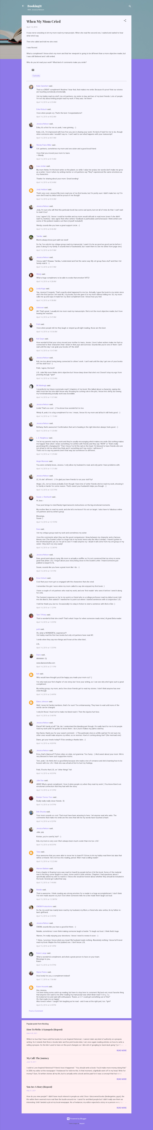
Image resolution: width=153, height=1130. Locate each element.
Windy (38, 274)
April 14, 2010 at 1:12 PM (46, 608)
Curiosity (36, 76)
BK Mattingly (41, 385)
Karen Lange (41, 953)
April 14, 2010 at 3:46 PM (46, 715)
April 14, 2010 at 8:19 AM (46, 159)
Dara (38, 529)
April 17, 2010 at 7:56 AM (46, 979)
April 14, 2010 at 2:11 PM (46, 667)
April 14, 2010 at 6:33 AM (46, 102)
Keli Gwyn (40, 339)
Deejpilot (81, 1123)
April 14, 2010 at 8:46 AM (46, 229)
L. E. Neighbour (42, 438)
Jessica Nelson (42, 124)
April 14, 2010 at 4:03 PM (46, 773)
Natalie (39, 890)
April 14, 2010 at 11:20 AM (46, 431)
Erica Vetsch (41, 578)
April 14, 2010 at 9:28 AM (46, 281)
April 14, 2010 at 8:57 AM (46, 267)
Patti (38, 324)
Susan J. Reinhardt (43, 497)
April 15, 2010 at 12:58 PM (46, 899)
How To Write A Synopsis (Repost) (44, 1029)
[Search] (129, 6)
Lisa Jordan (41, 166)
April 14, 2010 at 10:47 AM (46, 350)
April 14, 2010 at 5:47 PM (46, 805)
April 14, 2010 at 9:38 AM (46, 300)
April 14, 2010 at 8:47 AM (46, 250)
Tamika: (39, 236)
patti (38, 629)
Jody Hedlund (41, 189)
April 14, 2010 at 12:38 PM (46, 547)
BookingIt (35, 6)
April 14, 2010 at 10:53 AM (46, 378)
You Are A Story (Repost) (39, 1086)
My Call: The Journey (38, 1058)
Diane (38, 655)
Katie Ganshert (42, 86)
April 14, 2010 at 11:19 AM (46, 416)
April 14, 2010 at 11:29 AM (46, 454)
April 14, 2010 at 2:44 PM (46, 694)
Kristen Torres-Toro (44, 797)
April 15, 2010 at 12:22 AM (46, 861)
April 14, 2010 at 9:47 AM (46, 317)
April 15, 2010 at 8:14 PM (46, 946)
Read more (121, 1050)
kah (37, 674)
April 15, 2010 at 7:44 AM (46, 882)
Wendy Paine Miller (43, 145)
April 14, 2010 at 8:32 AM (46, 199)
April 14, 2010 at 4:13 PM (46, 790)
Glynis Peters (42, 972)
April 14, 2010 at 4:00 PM (46, 743)
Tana (38, 852)
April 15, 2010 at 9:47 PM (46, 965)
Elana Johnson (42, 701)
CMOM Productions (44, 906)
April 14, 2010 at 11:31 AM (46, 469)
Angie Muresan (42, 461)
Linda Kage (40, 289)
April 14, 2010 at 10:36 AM (46, 332)
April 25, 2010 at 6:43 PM (46, 1005)
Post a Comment (36, 1011)
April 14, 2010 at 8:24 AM (46, 182)
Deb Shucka (41, 812)
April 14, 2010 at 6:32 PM (46, 821)
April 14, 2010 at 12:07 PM (46, 490)
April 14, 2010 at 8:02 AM (46, 117)
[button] (125, 21)
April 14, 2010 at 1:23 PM (46, 622)
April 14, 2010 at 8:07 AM (46, 138)
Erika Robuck (41, 109)
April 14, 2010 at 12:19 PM (46, 522)
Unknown (40, 307)
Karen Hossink (42, 987)
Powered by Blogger (76, 1119)
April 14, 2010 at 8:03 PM (46, 845)
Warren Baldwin (42, 868)
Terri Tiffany (41, 615)
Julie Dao (40, 780)
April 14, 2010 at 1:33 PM (46, 648)
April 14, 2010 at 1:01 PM (46, 571)
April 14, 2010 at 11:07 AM (46, 397)
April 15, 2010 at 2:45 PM (46, 916)
